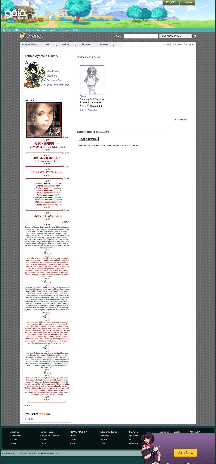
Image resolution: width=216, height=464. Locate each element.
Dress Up (133, 436)
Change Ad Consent (49, 436)
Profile (13, 443)
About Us (15, 432)
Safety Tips (134, 432)
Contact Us (16, 436)
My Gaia (6, 30)
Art (47, 44)
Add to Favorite (88, 110)
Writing (66, 44)
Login (187, 3)
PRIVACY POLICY (78, 432)
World (53, 30)
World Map (134, 443)
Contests (177, 44)
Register (171, 3)
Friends (14, 439)
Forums (41, 30)
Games (65, 30)
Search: (120, 36)
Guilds (73, 439)
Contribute (104, 436)
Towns (73, 443)
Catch (76, 30)
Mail (131, 439)
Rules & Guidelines (108, 432)
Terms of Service (48, 432)
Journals (103, 439)
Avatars (104, 44)
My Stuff (166, 44)
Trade (102, 443)
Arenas (73, 436)
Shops (30, 30)
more (56, 44)
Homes (86, 44)
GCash (18, 30)
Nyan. (83, 96)
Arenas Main (29, 44)
